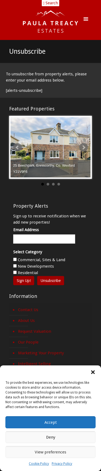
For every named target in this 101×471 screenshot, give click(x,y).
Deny (50, 437)
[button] (93, 372)
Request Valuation (34, 331)
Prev (17, 147)
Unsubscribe (51, 280)
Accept (50, 422)
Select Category (27, 252)
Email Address (26, 229)
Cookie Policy (39, 464)
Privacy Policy (62, 464)
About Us (26, 320)
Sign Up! (24, 280)
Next (83, 147)
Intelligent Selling (34, 363)
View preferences (50, 452)
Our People (28, 342)
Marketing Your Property (41, 353)
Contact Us (28, 309)
